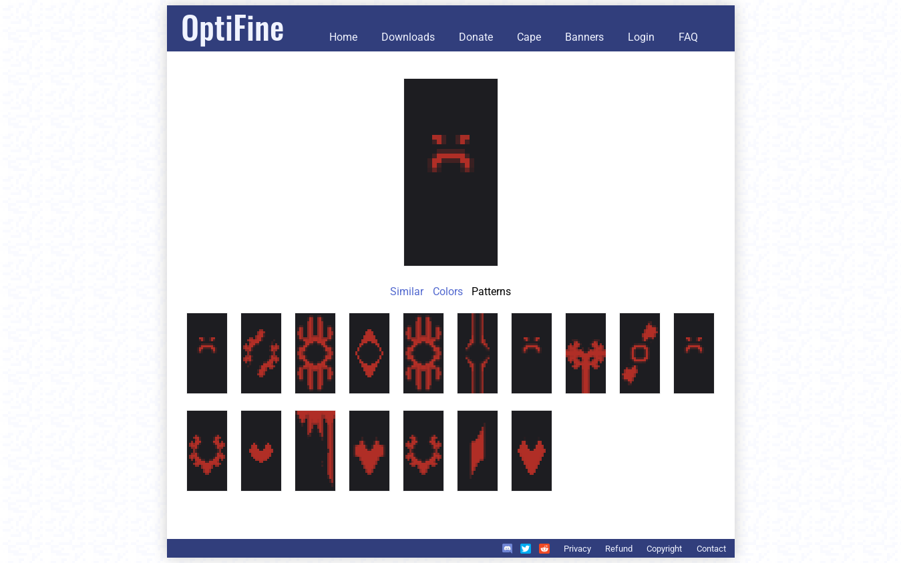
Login (641, 37)
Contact (711, 549)
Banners (584, 37)
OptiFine (232, 26)
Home (343, 37)
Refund (619, 549)
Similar (406, 291)
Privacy (577, 549)
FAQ (688, 37)
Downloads (408, 37)
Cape (529, 37)
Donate (476, 37)
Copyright (664, 549)
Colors (448, 291)
